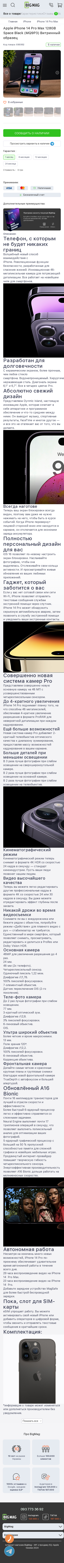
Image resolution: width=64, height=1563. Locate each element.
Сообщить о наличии (32, 133)
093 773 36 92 (32, 1509)
